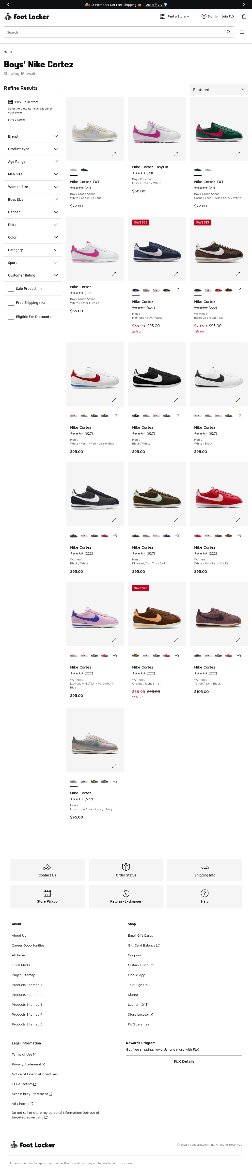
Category (33, 250)
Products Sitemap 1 (27, 985)
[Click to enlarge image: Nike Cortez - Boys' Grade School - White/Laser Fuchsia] (117, 274)
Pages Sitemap (23, 975)
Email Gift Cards (140, 935)
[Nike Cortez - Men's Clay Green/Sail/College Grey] (146, 290)
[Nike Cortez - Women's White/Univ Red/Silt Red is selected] (198, 535)
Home (8, 51)
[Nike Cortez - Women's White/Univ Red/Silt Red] (218, 290)
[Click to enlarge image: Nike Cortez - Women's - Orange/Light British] (179, 639)
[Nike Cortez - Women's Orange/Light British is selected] (136, 655)
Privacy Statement (28, 1064)
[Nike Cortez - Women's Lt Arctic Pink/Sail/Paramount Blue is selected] (74, 655)
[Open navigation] (242, 32)
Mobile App (136, 975)
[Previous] (8, 4)
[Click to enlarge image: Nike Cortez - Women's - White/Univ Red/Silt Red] (241, 520)
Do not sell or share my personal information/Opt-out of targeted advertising (55, 1114)
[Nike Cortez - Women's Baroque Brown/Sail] (94, 535)
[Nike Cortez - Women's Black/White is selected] (74, 535)
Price (33, 225)
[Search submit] (228, 32)
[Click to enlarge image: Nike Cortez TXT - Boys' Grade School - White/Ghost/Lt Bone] (117, 154)
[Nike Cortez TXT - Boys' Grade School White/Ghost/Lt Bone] (208, 170)
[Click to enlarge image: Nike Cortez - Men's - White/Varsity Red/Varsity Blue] (117, 400)
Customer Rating (33, 275)
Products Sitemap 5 (27, 1024)
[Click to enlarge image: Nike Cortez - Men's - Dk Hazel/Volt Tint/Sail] (179, 520)
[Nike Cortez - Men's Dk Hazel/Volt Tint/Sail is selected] (136, 535)
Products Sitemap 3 (27, 1004)
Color (33, 237)
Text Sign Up (138, 985)
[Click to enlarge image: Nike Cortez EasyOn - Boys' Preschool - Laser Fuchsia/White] (179, 154)
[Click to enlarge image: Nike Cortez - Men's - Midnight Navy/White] (179, 274)
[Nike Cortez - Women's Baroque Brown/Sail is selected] (198, 290)
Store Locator (140, 1014)
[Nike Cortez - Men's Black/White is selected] (136, 415)
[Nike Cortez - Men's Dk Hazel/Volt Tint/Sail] (167, 290)
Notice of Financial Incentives (35, 1074)
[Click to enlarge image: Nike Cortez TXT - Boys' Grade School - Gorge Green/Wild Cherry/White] (241, 154)
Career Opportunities (28, 945)
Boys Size (33, 199)
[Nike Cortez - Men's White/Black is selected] (198, 415)
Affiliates (18, 955)
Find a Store (16, 119)
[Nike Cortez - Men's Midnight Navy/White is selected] (136, 290)
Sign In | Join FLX (218, 16)
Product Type (33, 149)
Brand (33, 136)
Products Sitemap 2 (27, 994)
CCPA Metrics (24, 1084)
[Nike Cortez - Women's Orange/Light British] (229, 290)
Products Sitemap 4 (27, 1014)
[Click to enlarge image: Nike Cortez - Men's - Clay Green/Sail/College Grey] (117, 765)
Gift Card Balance (143, 945)
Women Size (33, 187)
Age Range (33, 161)
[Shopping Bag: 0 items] (244, 16)
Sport (33, 262)
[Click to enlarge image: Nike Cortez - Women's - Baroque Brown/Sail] (241, 274)
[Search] (119, 32)
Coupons (135, 955)
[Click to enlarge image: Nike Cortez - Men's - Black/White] (179, 400)
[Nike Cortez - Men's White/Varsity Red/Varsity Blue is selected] (74, 415)
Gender (33, 212)
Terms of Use (24, 1054)
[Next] (243, 4)
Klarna (133, 994)
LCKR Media (21, 965)
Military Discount (141, 965)
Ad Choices (22, 1103)
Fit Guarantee (139, 1024)
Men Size (33, 174)
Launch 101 (138, 1004)
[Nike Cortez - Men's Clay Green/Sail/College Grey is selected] (74, 781)
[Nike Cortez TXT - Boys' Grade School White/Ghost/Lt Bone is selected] (74, 170)
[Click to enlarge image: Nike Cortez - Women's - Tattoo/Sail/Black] (241, 639)
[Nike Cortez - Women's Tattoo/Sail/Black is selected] (198, 655)
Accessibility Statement (32, 1094)
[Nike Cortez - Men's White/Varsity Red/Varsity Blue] (156, 290)
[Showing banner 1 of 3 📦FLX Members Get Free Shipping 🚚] (126, 4)
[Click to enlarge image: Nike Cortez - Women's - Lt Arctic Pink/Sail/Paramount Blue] (117, 639)
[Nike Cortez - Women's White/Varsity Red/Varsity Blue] (208, 290)
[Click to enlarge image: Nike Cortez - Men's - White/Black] (241, 400)
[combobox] (119, 32)
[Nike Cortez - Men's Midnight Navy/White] (105, 415)
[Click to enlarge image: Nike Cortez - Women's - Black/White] (117, 520)
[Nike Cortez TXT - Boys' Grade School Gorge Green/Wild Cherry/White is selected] (198, 170)
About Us (19, 935)
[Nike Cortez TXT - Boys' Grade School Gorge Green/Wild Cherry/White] (84, 170)
